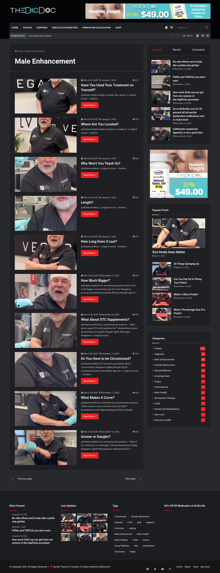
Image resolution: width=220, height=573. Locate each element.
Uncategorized (161, 377)
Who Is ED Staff (91, 80)
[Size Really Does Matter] (178, 235)
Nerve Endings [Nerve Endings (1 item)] (121, 540)
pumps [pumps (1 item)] (146, 540)
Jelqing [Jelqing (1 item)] (132, 528)
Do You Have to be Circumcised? (106, 358)
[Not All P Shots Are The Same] (68, 537)
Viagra (157, 383)
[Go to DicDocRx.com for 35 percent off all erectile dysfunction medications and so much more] (161, 114)
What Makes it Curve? (97, 398)
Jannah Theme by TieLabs (66, 566)
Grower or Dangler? (96, 437)
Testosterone (161, 388)
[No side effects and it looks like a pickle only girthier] (161, 67)
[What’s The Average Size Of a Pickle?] (161, 316)
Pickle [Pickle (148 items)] (135, 540)
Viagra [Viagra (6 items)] (132, 551)
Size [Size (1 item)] (136, 546)
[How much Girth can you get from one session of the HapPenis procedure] (161, 97)
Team (196, 566)
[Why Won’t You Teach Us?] (46, 174)
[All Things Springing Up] (161, 270)
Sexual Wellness (162, 372)
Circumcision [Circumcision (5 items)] (120, 516)
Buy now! (205, 566)
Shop (118, 27)
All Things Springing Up (186, 265)
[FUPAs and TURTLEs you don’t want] (161, 82)
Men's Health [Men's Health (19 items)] (143, 534)
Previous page (22, 479)
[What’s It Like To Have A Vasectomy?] (84, 537)
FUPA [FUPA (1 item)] (129, 522)
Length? (87, 202)
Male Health (160, 394)
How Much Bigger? (95, 280)
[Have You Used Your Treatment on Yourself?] (46, 96)
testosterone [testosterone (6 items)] (148, 546)
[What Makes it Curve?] (46, 408)
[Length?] (46, 213)
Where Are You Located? (100, 124)
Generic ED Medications (166, 410)
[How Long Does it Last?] (46, 252)
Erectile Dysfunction (65, 27)
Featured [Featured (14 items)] (118, 522)
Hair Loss (159, 416)
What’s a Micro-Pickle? (186, 296)
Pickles (27, 27)
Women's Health (162, 421)
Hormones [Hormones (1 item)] (119, 528)
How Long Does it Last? (99, 241)
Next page (133, 479)
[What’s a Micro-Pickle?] (161, 301)
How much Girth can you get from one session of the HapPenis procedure (189, 97)
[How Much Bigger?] (46, 291)
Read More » (90, 105)
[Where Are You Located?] (46, 135)
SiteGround (104, 566)
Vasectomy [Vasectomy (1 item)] (119, 551)
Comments (198, 49)
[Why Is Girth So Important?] (100, 537)
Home (15, 27)
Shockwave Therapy (164, 399)
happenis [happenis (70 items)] (150, 522)
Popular (157, 49)
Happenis (42, 27)
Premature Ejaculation (96, 27)
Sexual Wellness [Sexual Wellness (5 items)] (121, 546)
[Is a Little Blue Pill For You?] (100, 527)
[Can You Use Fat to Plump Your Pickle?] (161, 285)
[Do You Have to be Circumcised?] (46, 369)
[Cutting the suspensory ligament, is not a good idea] (161, 134)
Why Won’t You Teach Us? (100, 163)
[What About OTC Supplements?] (46, 330)
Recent (177, 49)
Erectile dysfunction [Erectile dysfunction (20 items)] (140, 516)
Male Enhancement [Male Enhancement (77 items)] (123, 534)
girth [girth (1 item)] (139, 522)
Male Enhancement (164, 361)
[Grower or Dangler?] (46, 447)
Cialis (157, 405)
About (188, 566)
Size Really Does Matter (40, 36)
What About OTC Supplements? (105, 319)
